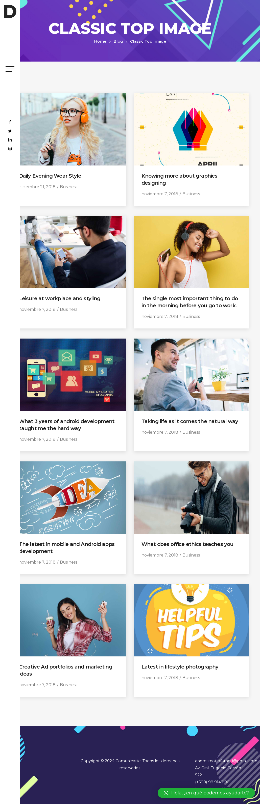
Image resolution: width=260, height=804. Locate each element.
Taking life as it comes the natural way (189, 421)
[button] (206, 793)
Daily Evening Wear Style (50, 176)
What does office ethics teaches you (187, 544)
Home (100, 41)
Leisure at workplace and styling (59, 298)
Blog (118, 41)
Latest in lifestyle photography (180, 667)
